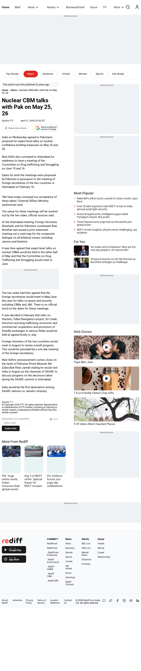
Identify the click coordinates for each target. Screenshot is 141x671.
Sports (99, 73)
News (33, 7)
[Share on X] (110, 601)
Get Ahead (68, 567)
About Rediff (5, 601)
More (119, 7)
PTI (11, 120)
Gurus (93, 7)
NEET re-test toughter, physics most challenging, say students (107, 231)
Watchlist (86, 559)
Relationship (104, 557)
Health (101, 543)
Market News (85, 553)
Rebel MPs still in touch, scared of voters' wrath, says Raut (107, 200)
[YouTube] (130, 601)
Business (48, 73)
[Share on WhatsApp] (104, 601)
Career (101, 552)
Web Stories (83, 332)
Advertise (17, 600)
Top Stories (12, 73)
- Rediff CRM (50, 575)
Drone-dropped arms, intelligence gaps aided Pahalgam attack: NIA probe (102, 216)
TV (104, 7)
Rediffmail (52, 543)
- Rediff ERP (53, 581)
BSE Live (86, 543)
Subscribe (11, 428)
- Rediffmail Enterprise (52, 553)
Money (53, 7)
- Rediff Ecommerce (53, 561)
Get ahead (118, 73)
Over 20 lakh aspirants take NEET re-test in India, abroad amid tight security (105, 208)
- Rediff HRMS (50, 568)
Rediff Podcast (69, 583)
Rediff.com (89, 600)
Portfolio (86, 564)
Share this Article (15, 128)
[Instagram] (124, 601)
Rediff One (52, 548)
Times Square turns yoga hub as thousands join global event (104, 223)
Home (5, 7)
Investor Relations (55, 601)
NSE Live (86, 548)
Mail (17, 7)
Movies (83, 73)
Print (54, 419)
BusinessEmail (75, 7)
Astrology (70, 577)
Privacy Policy (29, 601)
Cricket (66, 73)
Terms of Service (41, 601)
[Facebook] (117, 601)
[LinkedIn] (137, 601)
